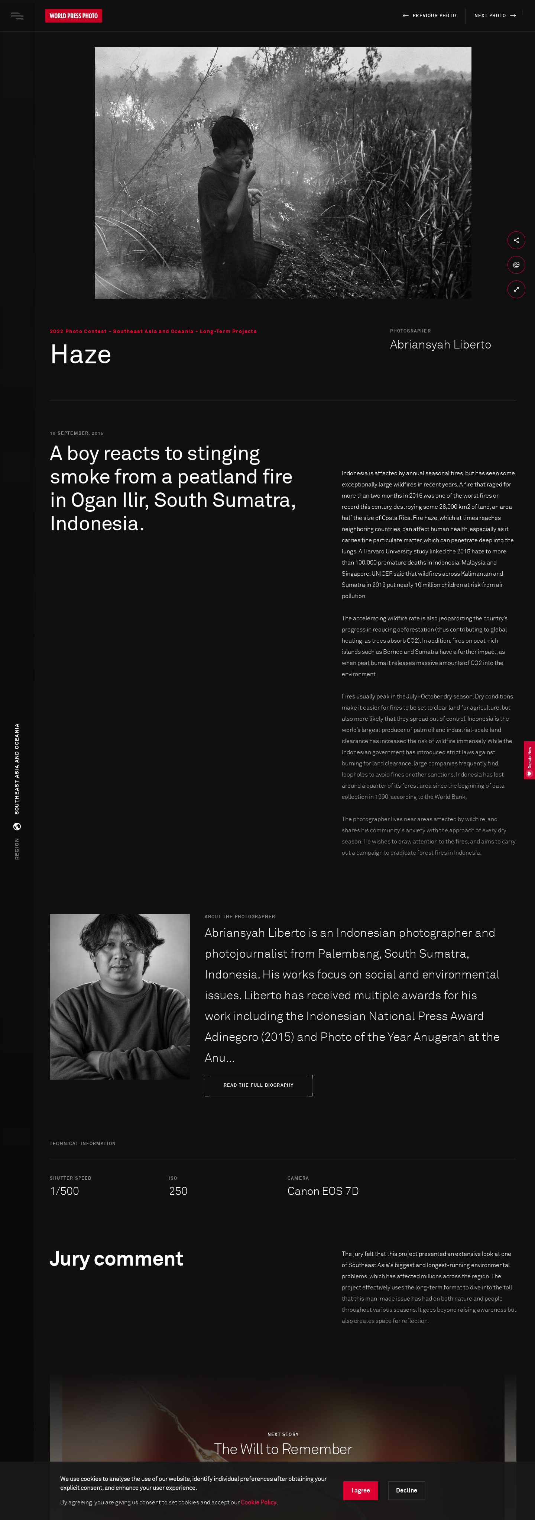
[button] (17, 791)
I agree (360, 1491)
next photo (496, 15)
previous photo (428, 15)
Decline (406, 1491)
